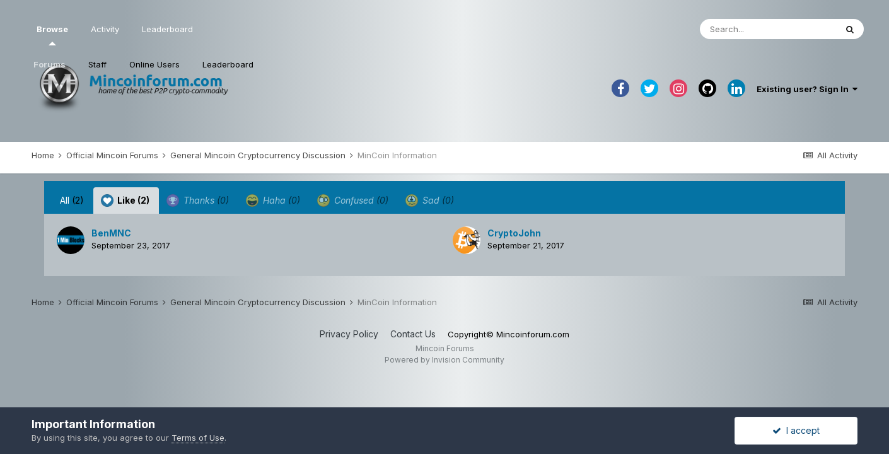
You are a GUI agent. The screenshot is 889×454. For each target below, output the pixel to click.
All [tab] (72, 200)
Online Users (154, 64)
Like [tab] (125, 200)
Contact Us (413, 334)
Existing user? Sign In (807, 89)
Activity (105, 29)
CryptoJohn (514, 233)
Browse (52, 34)
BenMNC (111, 233)
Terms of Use (197, 438)
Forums (49, 64)
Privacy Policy (349, 334)
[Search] (768, 29)
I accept (796, 430)
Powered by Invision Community (444, 359)
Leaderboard (227, 64)
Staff (97, 64)
